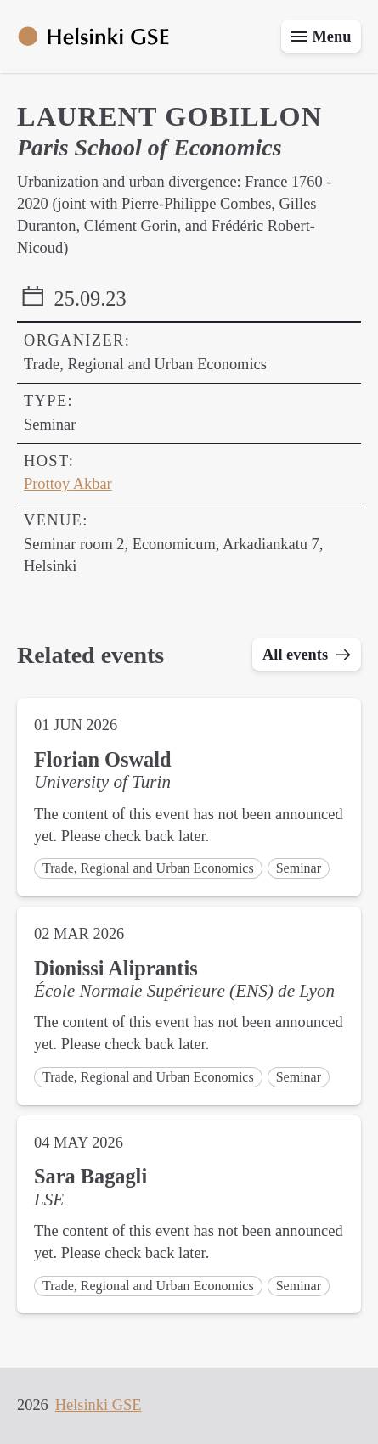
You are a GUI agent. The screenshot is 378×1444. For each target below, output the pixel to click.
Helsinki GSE (98, 1404)
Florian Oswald (103, 759)
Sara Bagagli (90, 1176)
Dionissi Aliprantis (116, 968)
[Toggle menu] (321, 36)
